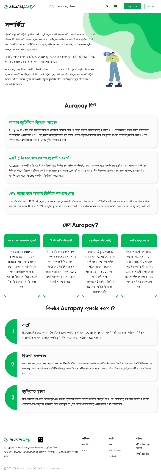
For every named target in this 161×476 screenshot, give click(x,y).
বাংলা (114, 6)
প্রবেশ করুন (149, 6)
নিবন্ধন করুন (131, 6)
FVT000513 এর (61, 451)
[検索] (105, 6)
